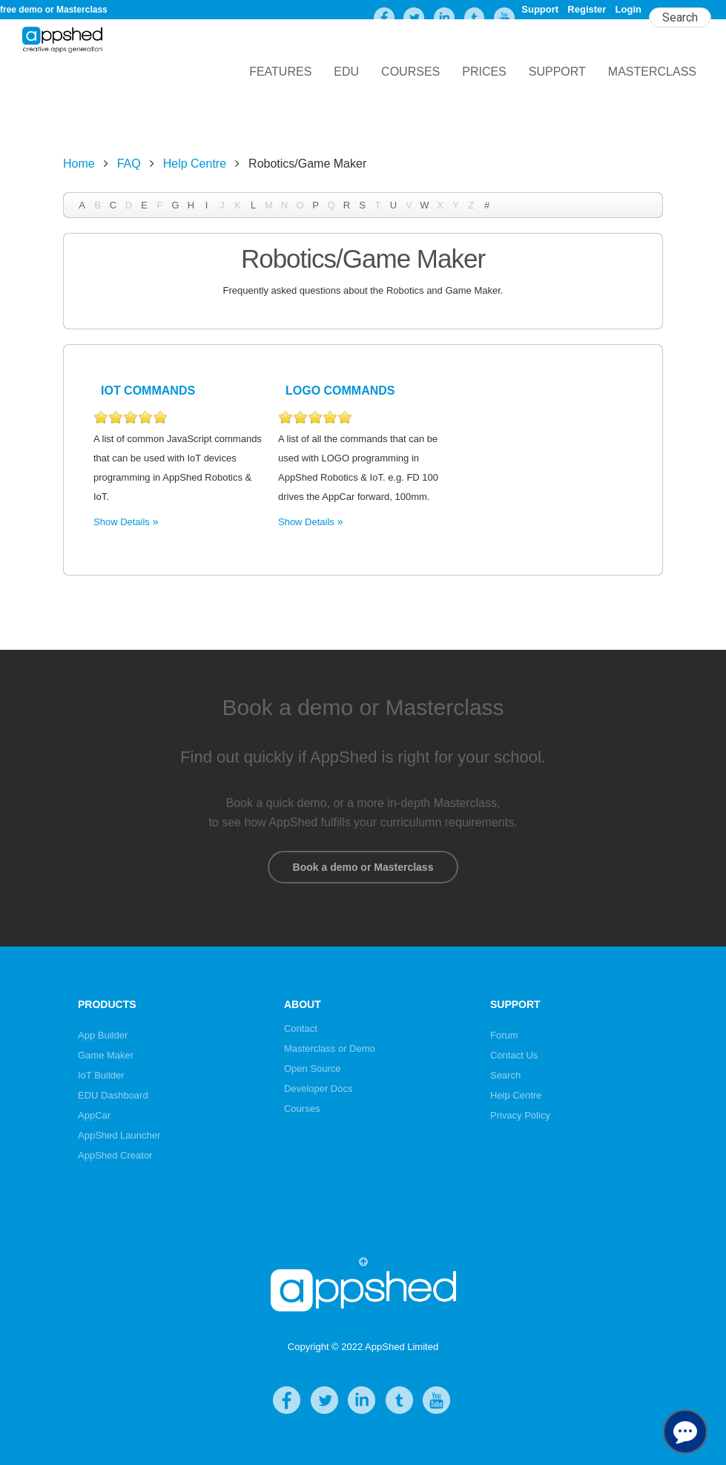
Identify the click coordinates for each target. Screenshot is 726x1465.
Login (628, 9)
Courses (410, 71)
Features (280, 71)
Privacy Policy (520, 1115)
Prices (484, 71)
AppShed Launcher (119, 1135)
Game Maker (105, 1055)
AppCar (94, 1115)
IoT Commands (148, 390)
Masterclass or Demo (329, 1048)
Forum (504, 1035)
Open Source (312, 1068)
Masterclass (652, 71)
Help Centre (194, 163)
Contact (300, 1028)
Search (505, 1075)
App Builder (103, 1035)
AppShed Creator (115, 1155)
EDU (346, 71)
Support (539, 9)
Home (79, 163)
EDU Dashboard (113, 1095)
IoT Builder (101, 1075)
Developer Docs (318, 1088)
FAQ (129, 163)
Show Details (121, 521)
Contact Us (514, 1055)
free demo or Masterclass (54, 9)
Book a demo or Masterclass (363, 867)
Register (586, 9)
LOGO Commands (340, 390)
